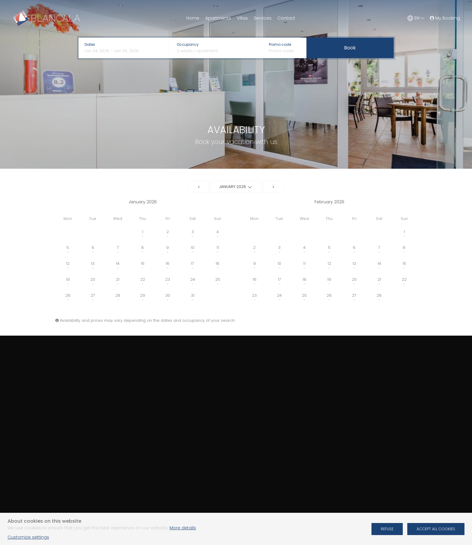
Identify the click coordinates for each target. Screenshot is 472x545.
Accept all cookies (436, 528)
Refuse (387, 528)
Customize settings (28, 537)
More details (182, 528)
